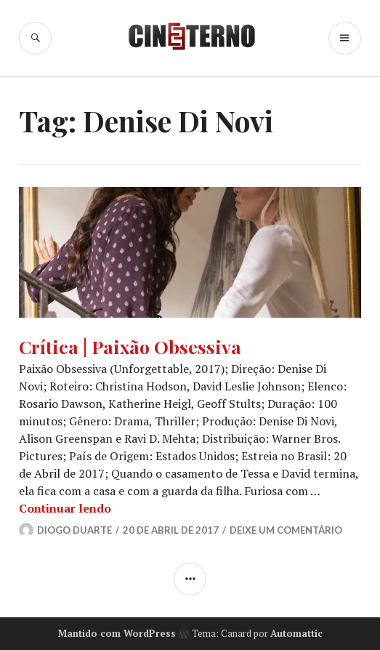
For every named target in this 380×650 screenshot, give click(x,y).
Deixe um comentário (286, 530)
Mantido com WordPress (117, 633)
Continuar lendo (65, 508)
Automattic (296, 633)
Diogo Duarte (74, 530)
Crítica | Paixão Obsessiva (130, 346)
